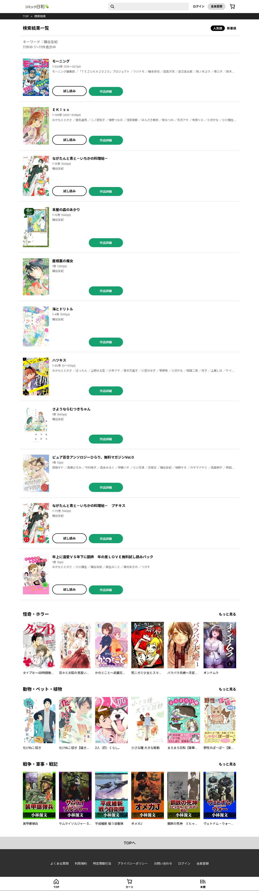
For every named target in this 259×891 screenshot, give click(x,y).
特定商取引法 (102, 863)
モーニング (61, 61)
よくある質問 (59, 863)
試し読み (69, 91)
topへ (130, 843)
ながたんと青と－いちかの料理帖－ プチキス (88, 505)
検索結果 (40, 16)
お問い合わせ (163, 863)
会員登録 (216, 6)
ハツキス (59, 360)
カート (129, 887)
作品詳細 (106, 91)
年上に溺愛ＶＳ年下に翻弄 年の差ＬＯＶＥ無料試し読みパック (102, 557)
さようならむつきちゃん (71, 409)
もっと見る (227, 614)
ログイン (198, 6)
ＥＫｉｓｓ (61, 109)
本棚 (202, 887)
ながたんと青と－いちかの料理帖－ (80, 158)
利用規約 (81, 863)
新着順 (231, 28)
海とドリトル (62, 309)
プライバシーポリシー (132, 863)
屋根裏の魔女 (62, 261)
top (26, 16)
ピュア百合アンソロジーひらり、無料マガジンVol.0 (93, 457)
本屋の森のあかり (66, 209)
